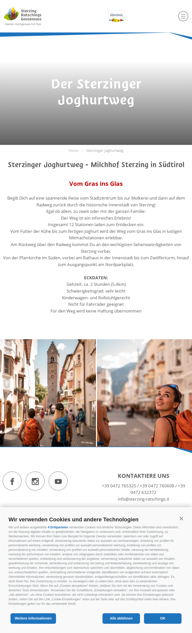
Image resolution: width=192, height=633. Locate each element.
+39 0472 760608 (157, 486)
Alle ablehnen (121, 618)
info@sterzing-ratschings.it (143, 499)
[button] (181, 518)
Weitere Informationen (33, 618)
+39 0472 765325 (119, 486)
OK (163, 618)
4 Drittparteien (58, 527)
